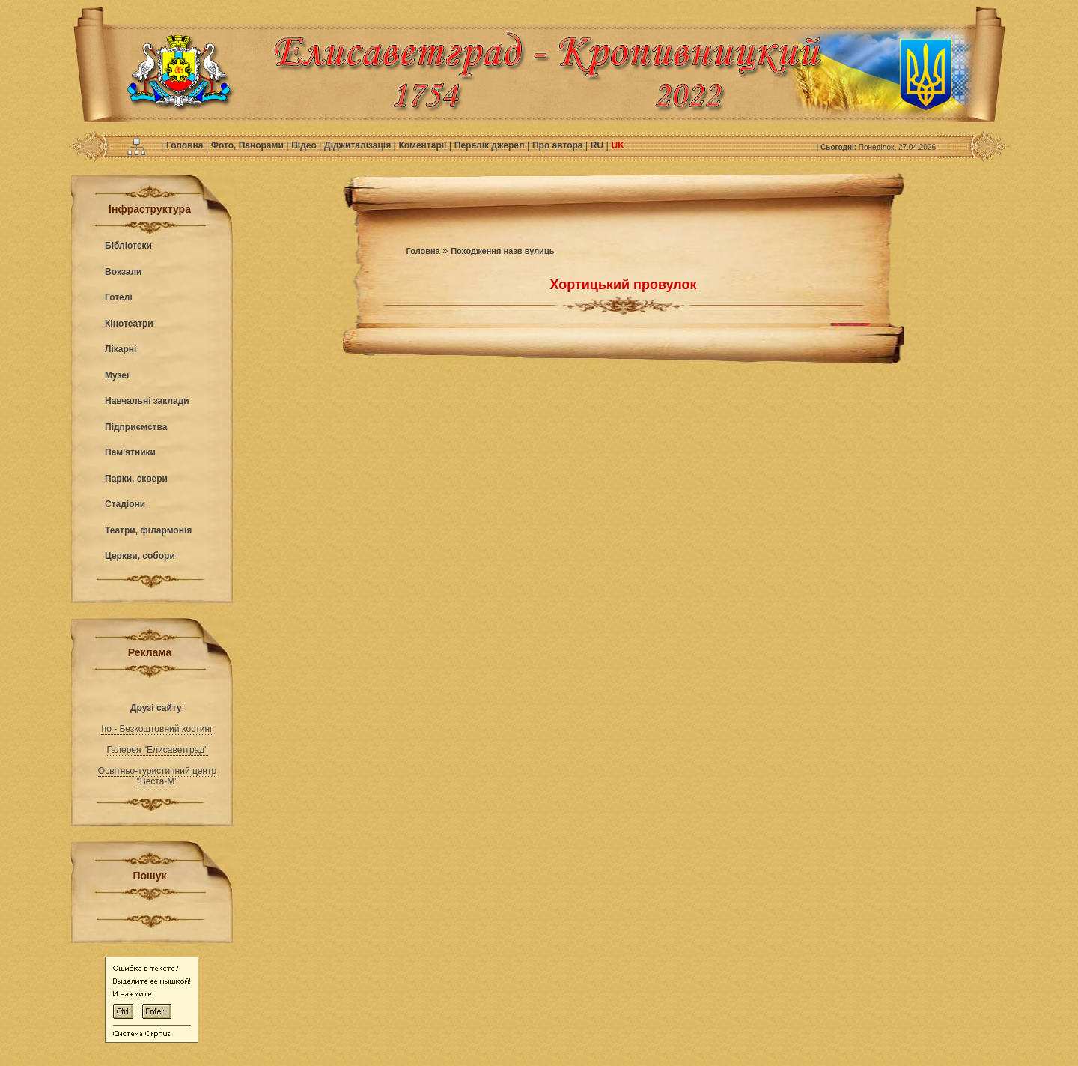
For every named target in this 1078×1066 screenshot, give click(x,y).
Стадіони (125, 504)
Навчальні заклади (147, 401)
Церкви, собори (140, 556)
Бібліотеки (128, 245)
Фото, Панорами (248, 145)
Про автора (558, 145)
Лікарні (120, 349)
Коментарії (424, 145)
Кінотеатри (129, 323)
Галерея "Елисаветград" (157, 750)
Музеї (117, 375)
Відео (305, 145)
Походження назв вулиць (502, 250)
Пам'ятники (130, 452)
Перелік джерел (490, 145)
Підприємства (136, 427)
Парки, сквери (136, 478)
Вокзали (123, 272)
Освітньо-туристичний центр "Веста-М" (157, 776)
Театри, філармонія (148, 530)
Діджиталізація (358, 145)
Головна (186, 145)
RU (598, 145)
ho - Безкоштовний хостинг (157, 729)
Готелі (119, 297)
